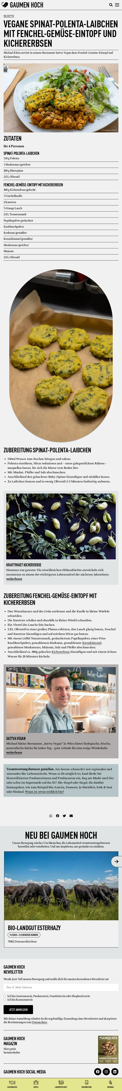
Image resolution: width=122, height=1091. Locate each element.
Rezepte (9, 16)
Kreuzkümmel (91, 642)
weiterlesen (14, 579)
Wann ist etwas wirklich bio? (44, 791)
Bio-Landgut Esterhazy (34, 927)
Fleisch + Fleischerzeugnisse (24, 934)
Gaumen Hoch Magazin (14, 1040)
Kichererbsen (61, 651)
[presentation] (116, 861)
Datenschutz (39, 1022)
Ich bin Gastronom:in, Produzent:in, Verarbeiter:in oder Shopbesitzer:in (48, 996)
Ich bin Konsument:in (20, 1000)
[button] (111, 5)
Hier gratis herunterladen (12, 1051)
